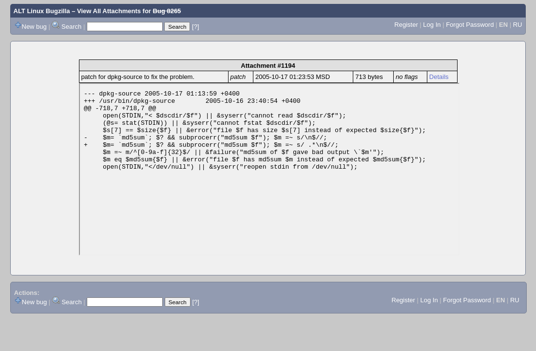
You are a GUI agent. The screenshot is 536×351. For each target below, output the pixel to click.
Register (406, 24)
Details (439, 76)
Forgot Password (470, 24)
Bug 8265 (167, 11)
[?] (195, 26)
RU (517, 24)
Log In (431, 24)
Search (71, 26)
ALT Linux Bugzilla (42, 11)
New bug (34, 26)
